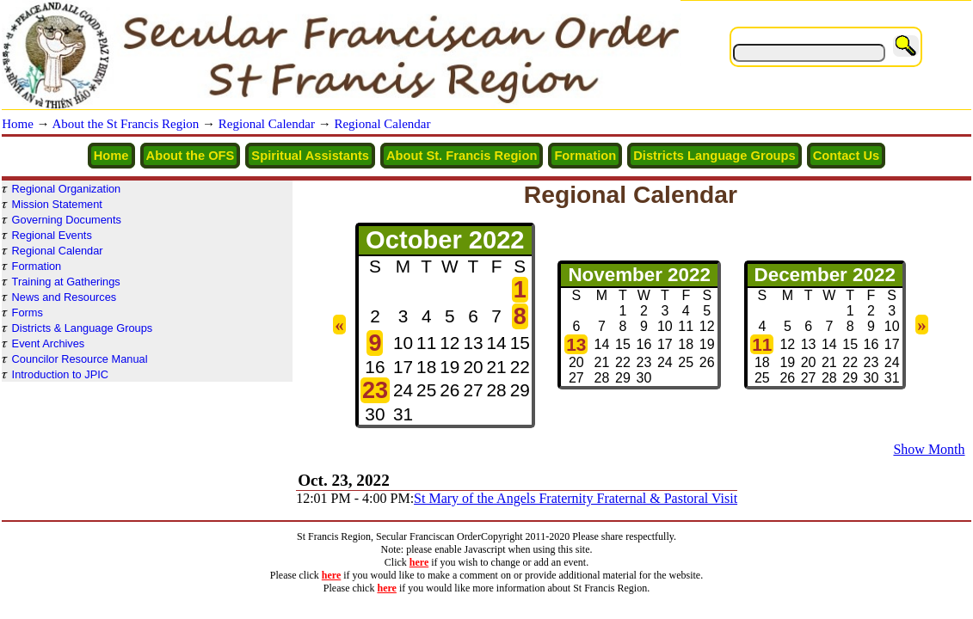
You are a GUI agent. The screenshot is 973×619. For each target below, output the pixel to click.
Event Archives (48, 343)
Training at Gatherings (66, 281)
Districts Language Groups (714, 155)
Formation (585, 155)
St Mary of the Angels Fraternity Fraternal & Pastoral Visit (575, 498)
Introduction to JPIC (60, 374)
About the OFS (190, 155)
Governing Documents (66, 219)
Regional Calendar (267, 124)
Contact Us (846, 155)
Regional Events (52, 235)
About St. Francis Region (461, 155)
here (419, 562)
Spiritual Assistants (310, 155)
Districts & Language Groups (82, 328)
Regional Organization (66, 188)
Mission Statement (57, 204)
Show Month (928, 449)
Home (18, 124)
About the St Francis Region (126, 124)
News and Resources (64, 297)
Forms (27, 312)
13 (576, 344)
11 (762, 344)
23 (375, 390)
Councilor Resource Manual (80, 358)
